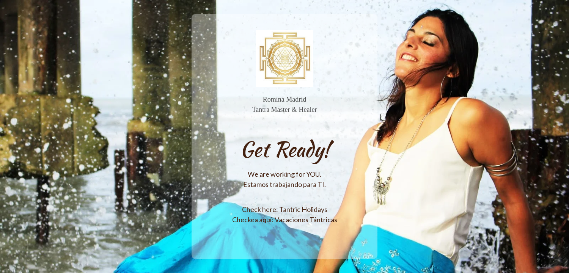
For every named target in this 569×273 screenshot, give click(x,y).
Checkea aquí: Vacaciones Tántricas (284, 219)
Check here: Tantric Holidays (284, 209)
